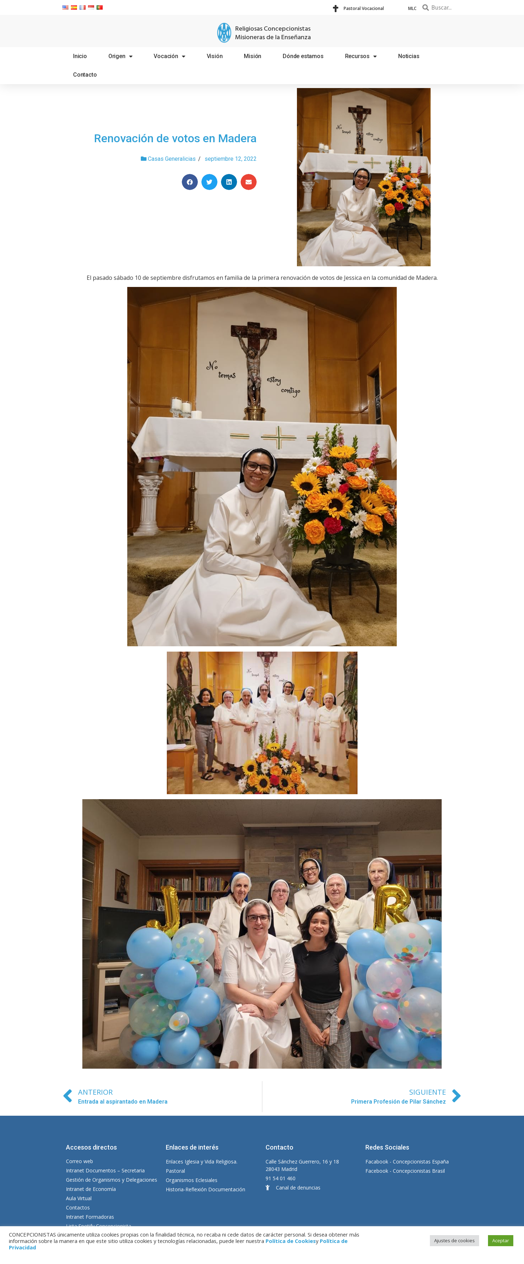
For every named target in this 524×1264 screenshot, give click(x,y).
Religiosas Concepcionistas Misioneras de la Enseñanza (273, 33)
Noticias (408, 56)
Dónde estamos (303, 56)
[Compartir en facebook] (190, 182)
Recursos (361, 56)
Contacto (85, 74)
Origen (120, 56)
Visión (215, 56)
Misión (252, 56)
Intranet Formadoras (90, 1216)
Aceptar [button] (500, 1240)
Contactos (78, 1207)
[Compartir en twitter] (209, 182)
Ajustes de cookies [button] (454, 1240)
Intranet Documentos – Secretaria (105, 1170)
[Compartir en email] (249, 182)
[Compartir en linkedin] (229, 182)
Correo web (79, 1161)
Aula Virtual (79, 1198)
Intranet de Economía (91, 1189)
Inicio (80, 56)
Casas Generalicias (172, 158)
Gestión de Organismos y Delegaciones (111, 1179)
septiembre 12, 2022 (231, 158)
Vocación (169, 56)
